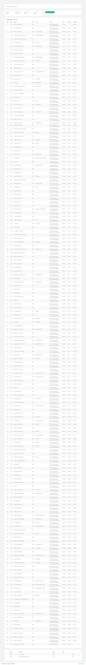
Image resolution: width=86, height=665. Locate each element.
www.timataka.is (81, 663)
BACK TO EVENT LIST (50, 12)
